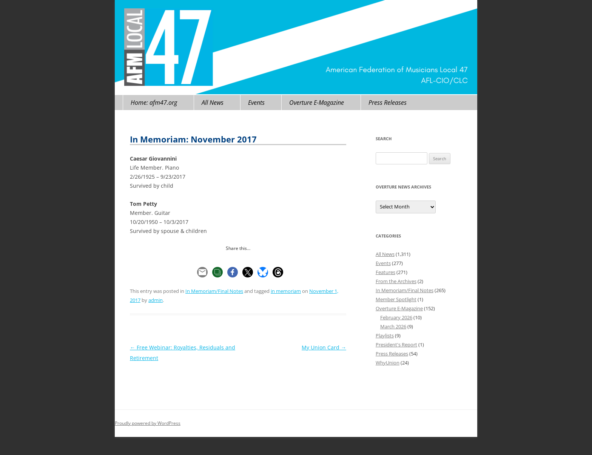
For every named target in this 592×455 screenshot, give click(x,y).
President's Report (396, 344)
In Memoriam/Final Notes (214, 291)
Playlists (385, 335)
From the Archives (396, 281)
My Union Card (324, 347)
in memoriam (286, 291)
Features (385, 272)
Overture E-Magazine (316, 102)
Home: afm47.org (154, 102)
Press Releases (387, 102)
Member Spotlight (396, 299)
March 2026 (393, 326)
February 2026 (396, 317)
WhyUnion (387, 362)
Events (256, 102)
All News (213, 102)
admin (155, 300)
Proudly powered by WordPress (147, 423)
